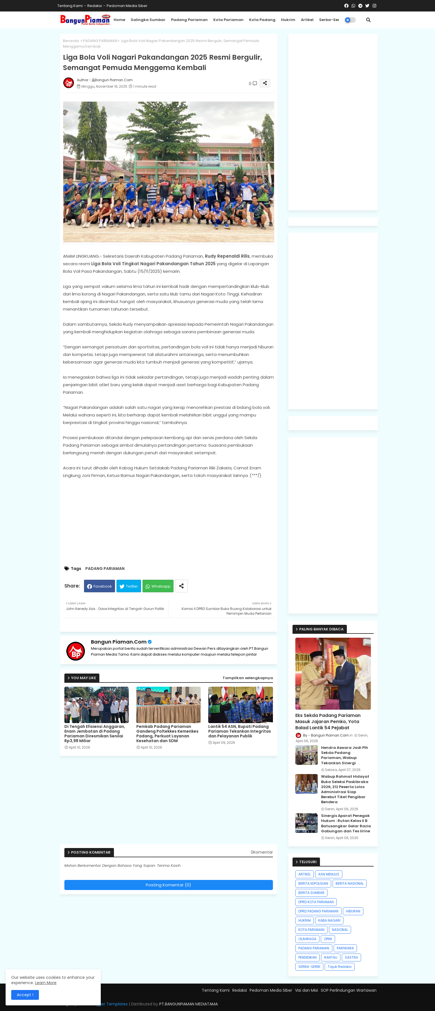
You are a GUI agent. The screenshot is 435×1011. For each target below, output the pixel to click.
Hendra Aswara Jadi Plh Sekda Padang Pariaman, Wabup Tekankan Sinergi (344, 755)
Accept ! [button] (25, 995)
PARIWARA (345, 948)
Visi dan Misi (306, 990)
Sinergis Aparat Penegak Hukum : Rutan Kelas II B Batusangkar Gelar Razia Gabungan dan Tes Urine (346, 823)
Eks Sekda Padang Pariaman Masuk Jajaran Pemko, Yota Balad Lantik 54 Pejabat (328, 721)
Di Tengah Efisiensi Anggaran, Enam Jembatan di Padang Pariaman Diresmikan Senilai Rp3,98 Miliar (94, 733)
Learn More (46, 983)
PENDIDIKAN (307, 957)
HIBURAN (353, 911)
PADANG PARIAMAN (100, 40)
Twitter (132, 586)
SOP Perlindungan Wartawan (348, 990)
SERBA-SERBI (309, 966)
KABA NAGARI (329, 920)
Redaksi (94, 5)
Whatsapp (160, 586)
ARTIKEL (304, 874)
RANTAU (330, 957)
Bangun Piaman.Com (119, 641)
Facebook (102, 586)
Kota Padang (262, 19)
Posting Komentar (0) (168, 885)
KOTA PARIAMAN (311, 929)
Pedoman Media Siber (127, 5)
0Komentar (262, 852)
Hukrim (288, 19)
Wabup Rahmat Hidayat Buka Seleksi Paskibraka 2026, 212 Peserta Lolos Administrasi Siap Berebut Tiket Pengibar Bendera (345, 789)
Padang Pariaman (189, 19)
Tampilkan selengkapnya (248, 678)
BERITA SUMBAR (311, 892)
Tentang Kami (70, 5)
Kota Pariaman (228, 19)
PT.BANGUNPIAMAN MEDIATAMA (188, 1004)
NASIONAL (340, 929)
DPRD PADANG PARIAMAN (318, 911)
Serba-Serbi (331, 19)
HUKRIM (304, 920)
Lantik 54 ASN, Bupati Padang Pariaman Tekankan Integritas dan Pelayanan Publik (239, 731)
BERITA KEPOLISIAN (313, 883)
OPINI (328, 939)
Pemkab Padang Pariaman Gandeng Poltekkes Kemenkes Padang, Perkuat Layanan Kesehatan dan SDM (167, 733)
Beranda (71, 40)
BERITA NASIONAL (350, 883)
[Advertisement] (174, 522)
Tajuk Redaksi (340, 966)
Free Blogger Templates (104, 1004)
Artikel (307, 19)
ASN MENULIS (328, 874)
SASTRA (351, 957)
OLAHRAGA (307, 939)
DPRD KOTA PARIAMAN (316, 902)
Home (119, 19)
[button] (368, 19)
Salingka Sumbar (148, 19)
